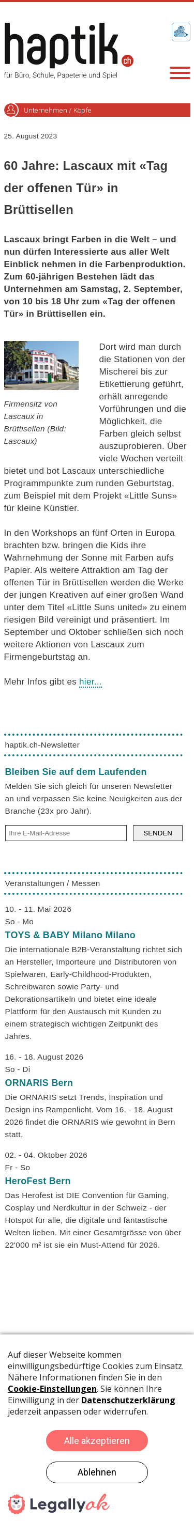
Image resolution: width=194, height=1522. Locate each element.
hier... (90, 682)
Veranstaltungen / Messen (52, 883)
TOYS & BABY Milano (70, 935)
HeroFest (38, 1181)
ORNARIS (39, 1083)
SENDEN (157, 833)
